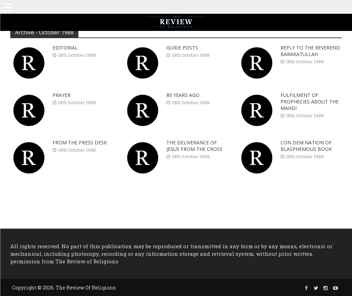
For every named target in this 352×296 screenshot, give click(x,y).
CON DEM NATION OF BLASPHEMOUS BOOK (306, 145)
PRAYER (61, 95)
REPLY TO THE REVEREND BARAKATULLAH (310, 50)
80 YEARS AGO (182, 95)
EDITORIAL (65, 47)
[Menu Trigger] (7, 7)
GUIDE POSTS (182, 47)
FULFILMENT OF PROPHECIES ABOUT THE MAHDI (309, 101)
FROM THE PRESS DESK (80, 142)
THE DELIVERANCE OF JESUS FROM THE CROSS (194, 145)
